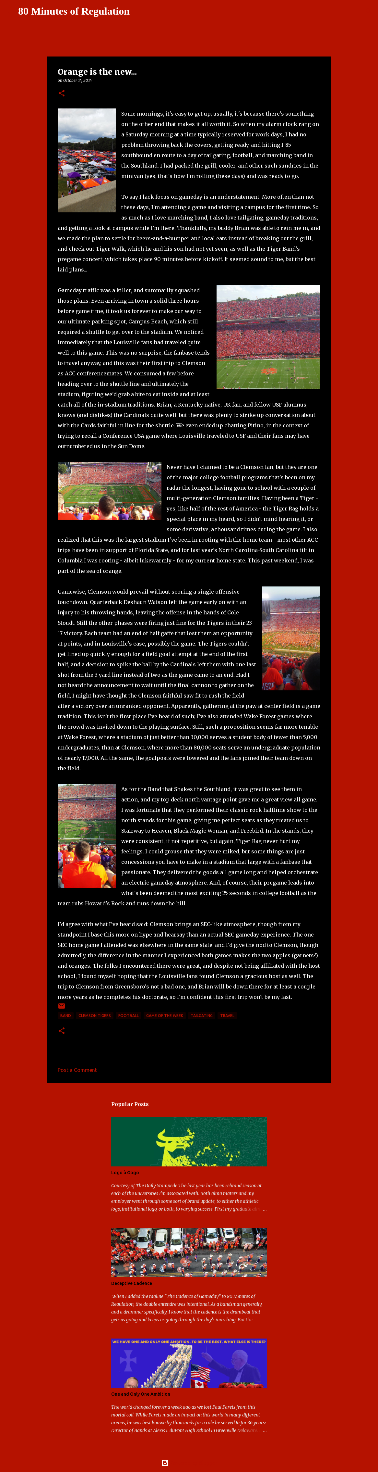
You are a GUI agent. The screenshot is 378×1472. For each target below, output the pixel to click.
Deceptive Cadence (131, 1283)
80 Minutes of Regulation (74, 11)
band (65, 1015)
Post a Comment (77, 1070)
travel (227, 1015)
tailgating (202, 1015)
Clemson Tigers (94, 1015)
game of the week (164, 1015)
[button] (61, 93)
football (128, 1015)
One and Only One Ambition (140, 1394)
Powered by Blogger (189, 1463)
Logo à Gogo (125, 1172)
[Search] (139, 11)
